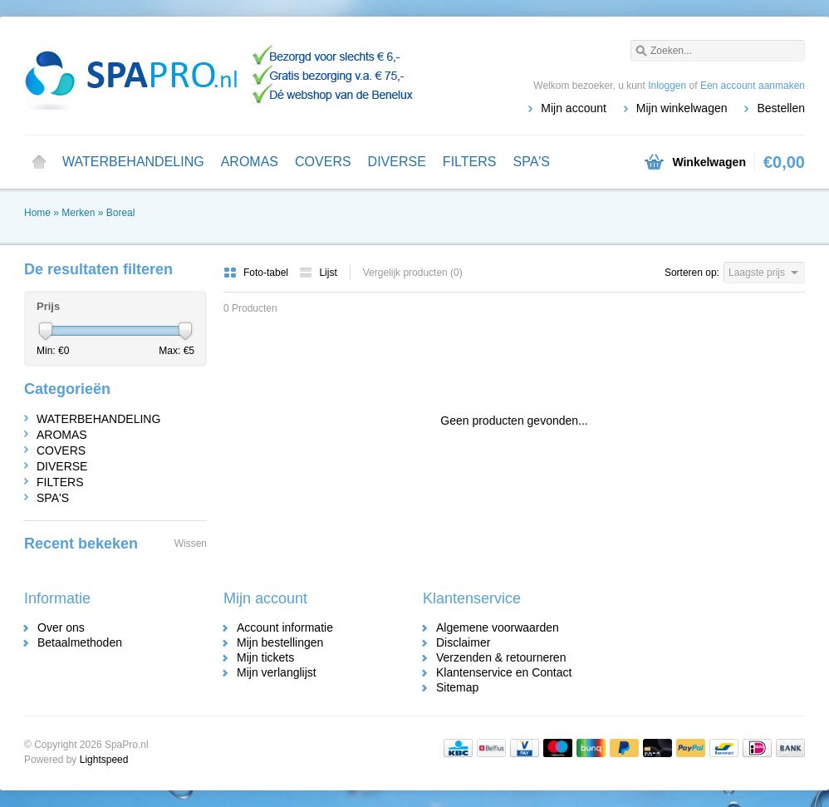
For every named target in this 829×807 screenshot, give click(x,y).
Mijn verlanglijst (276, 672)
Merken (78, 213)
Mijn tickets (265, 657)
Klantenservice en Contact (503, 672)
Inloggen (667, 85)
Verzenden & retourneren (501, 657)
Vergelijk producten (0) (413, 272)
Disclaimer (463, 642)
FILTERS (470, 162)
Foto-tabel (257, 272)
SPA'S (531, 162)
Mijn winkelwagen (682, 108)
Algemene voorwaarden (497, 627)
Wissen (190, 543)
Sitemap (457, 687)
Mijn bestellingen (280, 642)
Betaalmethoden (79, 642)
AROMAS (249, 162)
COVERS (323, 162)
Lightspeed (104, 759)
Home (39, 162)
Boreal (120, 213)
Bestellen (781, 108)
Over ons (61, 627)
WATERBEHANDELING (133, 162)
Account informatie (285, 627)
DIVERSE (397, 162)
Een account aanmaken (752, 85)
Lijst (317, 272)
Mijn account (573, 108)
